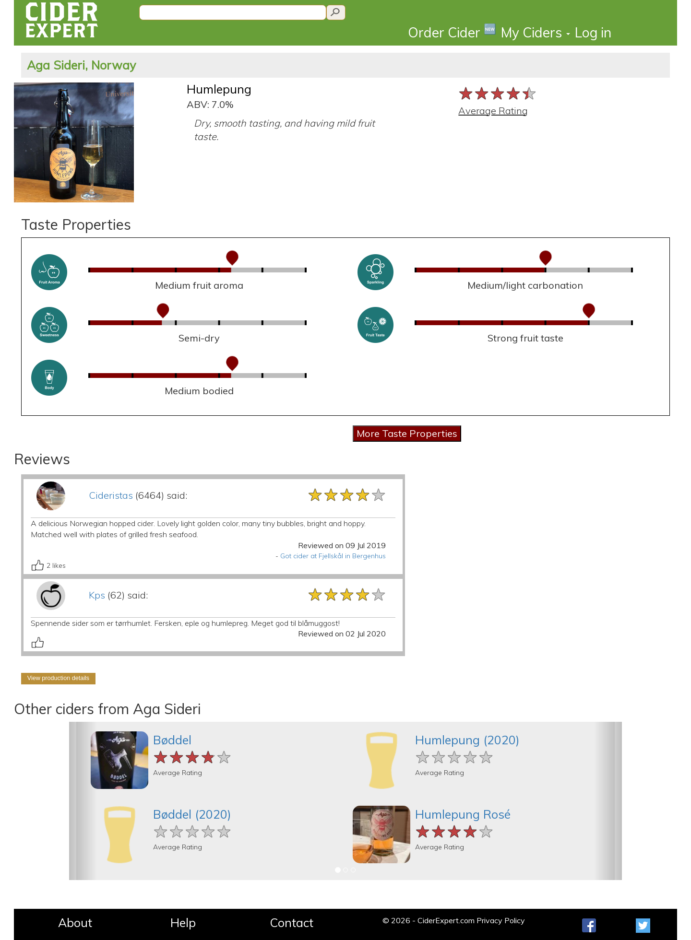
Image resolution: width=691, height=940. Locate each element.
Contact (291, 922)
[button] (83, 801)
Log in (593, 32)
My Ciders (535, 32)
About (75, 922)
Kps (97, 595)
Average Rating (493, 111)
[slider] (497, 93)
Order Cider (452, 32)
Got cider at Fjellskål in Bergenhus (333, 556)
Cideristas (111, 495)
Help (183, 922)
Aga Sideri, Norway (81, 65)
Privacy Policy (501, 920)
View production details (58, 678)
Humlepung (219, 89)
